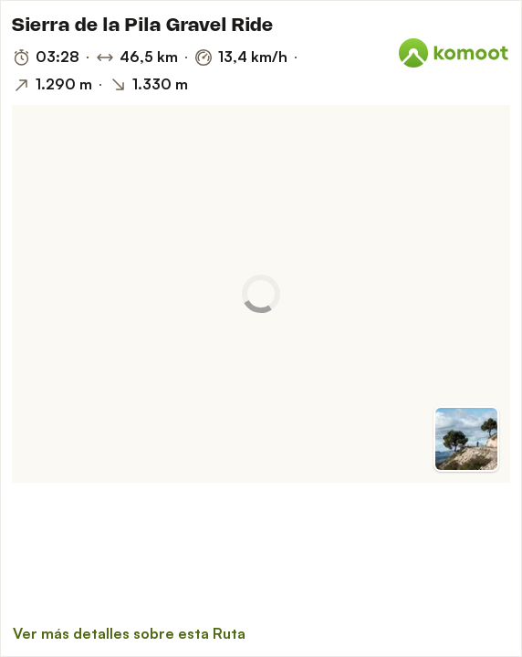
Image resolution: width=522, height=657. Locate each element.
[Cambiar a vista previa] (466, 439)
